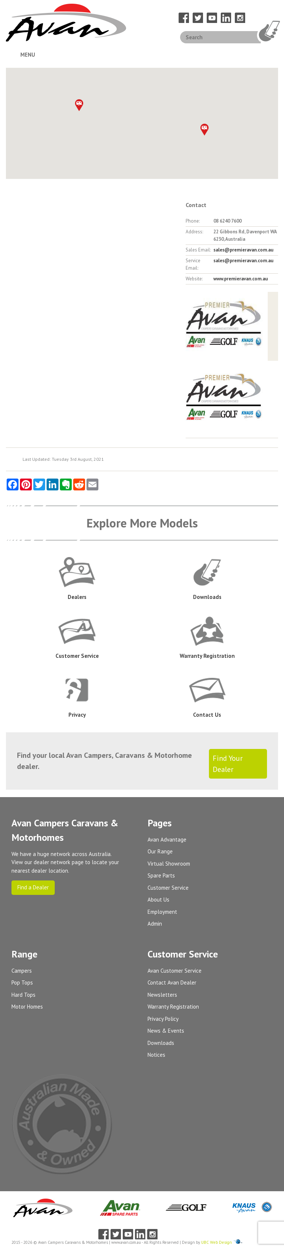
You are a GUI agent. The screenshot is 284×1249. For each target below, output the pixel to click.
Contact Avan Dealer (172, 982)
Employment (162, 911)
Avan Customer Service (175, 970)
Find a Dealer (33, 887)
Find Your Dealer (228, 763)
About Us (158, 899)
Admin (155, 923)
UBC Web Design (216, 1242)
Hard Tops (23, 994)
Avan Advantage (167, 839)
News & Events (166, 1030)
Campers (21, 970)
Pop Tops (22, 982)
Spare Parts (161, 875)
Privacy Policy (163, 1018)
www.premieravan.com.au (240, 279)
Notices (156, 1054)
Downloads (161, 1042)
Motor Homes (27, 1006)
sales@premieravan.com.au (243, 250)
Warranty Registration (173, 1006)
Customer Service (168, 887)
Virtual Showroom (169, 863)
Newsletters (162, 994)
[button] (204, 130)
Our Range (160, 851)
